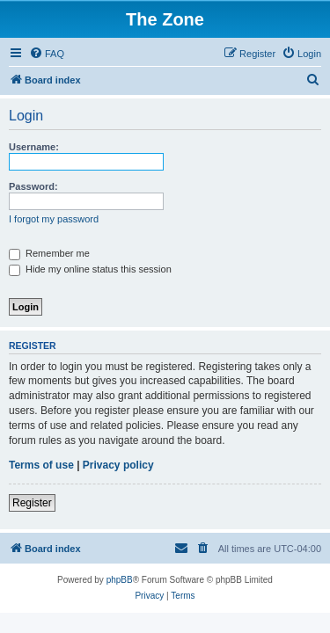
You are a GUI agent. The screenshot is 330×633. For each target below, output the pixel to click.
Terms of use (41, 465)
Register (32, 503)
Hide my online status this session (90, 269)
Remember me (49, 253)
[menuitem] (46, 53)
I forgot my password (54, 219)
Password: (33, 186)
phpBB (119, 580)
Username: (34, 147)
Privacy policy (118, 465)
